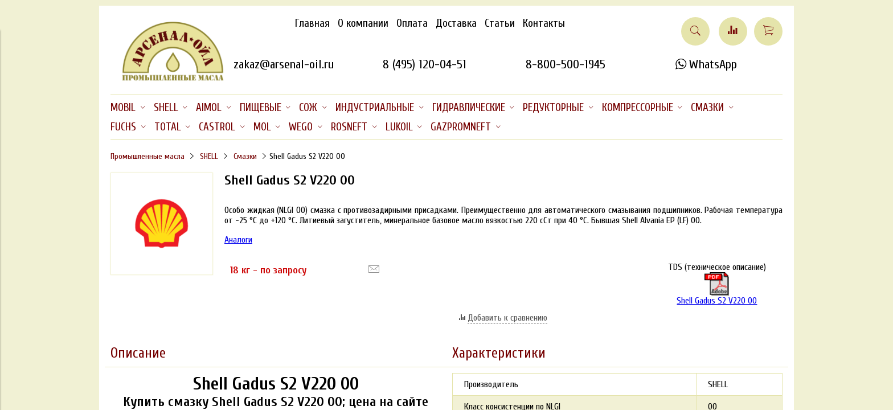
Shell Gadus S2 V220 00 (717, 289)
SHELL (209, 156)
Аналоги (238, 240)
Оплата (412, 23)
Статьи (500, 23)
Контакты (544, 23)
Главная (312, 23)
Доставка (456, 23)
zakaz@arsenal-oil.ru (284, 64)
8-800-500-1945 (565, 64)
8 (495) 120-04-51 (424, 64)
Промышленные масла (147, 156)
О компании (363, 23)
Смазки (245, 156)
